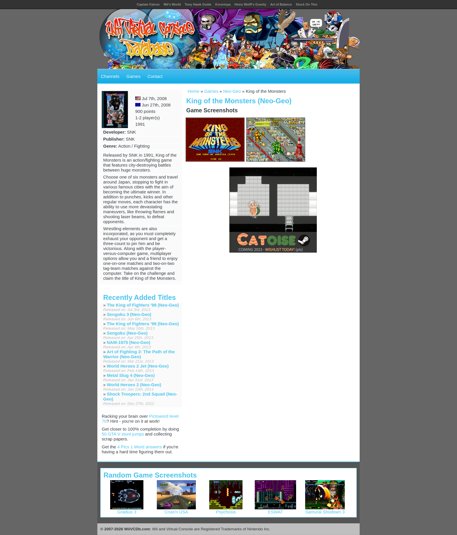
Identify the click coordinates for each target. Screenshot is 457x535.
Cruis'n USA (176, 509)
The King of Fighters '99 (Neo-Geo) (143, 323)
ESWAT (275, 509)
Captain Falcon (148, 4)
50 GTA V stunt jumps (123, 433)
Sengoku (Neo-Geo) (127, 333)
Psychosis (225, 509)
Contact (155, 76)
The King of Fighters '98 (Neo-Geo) (143, 305)
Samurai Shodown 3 (325, 509)
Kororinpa (223, 4)
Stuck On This (306, 4)
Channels (110, 76)
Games (133, 76)
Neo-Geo (232, 91)
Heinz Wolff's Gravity (250, 4)
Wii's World (172, 4)
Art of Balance (281, 4)
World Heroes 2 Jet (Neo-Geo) (138, 365)
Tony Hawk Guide (198, 4)
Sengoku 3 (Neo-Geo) (129, 314)
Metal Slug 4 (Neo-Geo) (131, 375)
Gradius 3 (126, 509)
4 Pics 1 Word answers (139, 446)
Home (193, 91)
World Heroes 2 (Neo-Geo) (134, 384)
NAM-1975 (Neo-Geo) (128, 342)
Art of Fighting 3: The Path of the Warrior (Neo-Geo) (139, 354)
